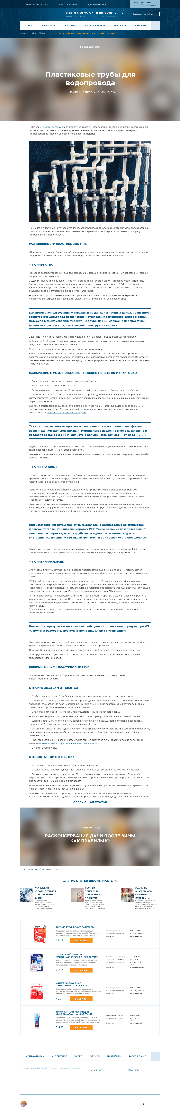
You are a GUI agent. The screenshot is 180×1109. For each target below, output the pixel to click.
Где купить (48, 25)
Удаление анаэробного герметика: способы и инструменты (143, 894)
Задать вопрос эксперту (37, 5)
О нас (29, 25)
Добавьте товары (148, 5)
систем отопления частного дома (67, 412)
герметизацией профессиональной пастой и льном (67, 743)
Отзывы (95, 1056)
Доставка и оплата (97, 5)
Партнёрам (114, 1056)
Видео (78, 1056)
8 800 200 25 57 (109, 13)
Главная (24, 33)
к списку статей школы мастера (41, 869)
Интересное (59, 1056)
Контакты (120, 25)
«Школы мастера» (50, 127)
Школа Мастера (95, 25)
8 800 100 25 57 (79, 13)
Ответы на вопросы (67, 5)
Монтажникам (35, 1056)
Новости (140, 25)
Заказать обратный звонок (145, 14)
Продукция (70, 25)
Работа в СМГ (137, 1056)
